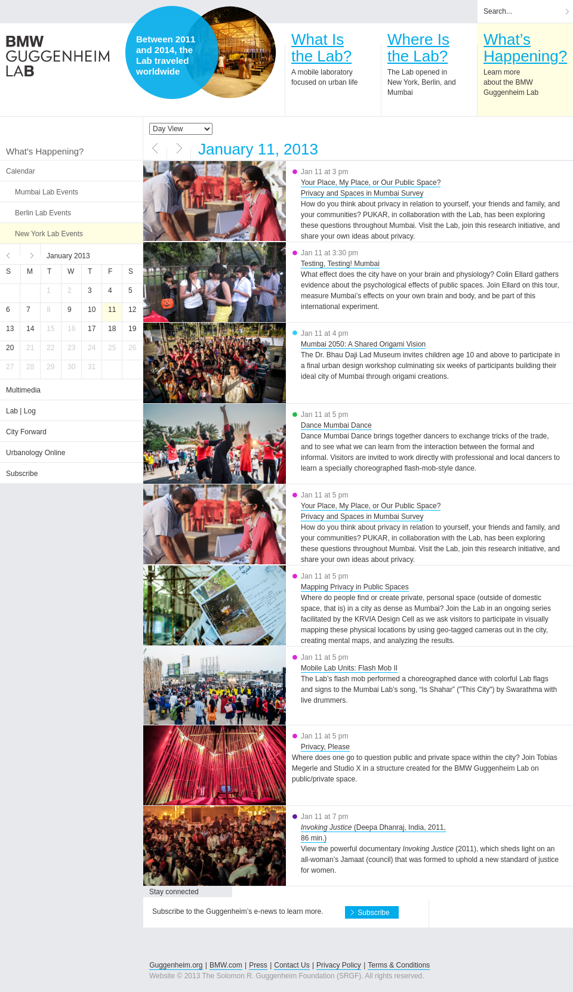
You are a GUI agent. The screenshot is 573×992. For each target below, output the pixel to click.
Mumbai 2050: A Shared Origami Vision (363, 344)
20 (10, 348)
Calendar (20, 171)
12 (132, 309)
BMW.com (226, 965)
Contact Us (291, 965)
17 (92, 329)
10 (92, 309)
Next (30, 254)
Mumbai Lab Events (46, 192)
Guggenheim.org (175, 965)
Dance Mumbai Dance (336, 425)
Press (258, 965)
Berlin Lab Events (43, 213)
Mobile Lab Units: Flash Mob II (349, 668)
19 (132, 329)
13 (10, 329)
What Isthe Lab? (321, 47)
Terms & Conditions (399, 965)
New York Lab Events (49, 234)
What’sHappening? (525, 47)
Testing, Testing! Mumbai (340, 263)
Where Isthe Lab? (418, 47)
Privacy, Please (325, 747)
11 (112, 309)
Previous (10, 254)
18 (112, 329)
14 (30, 329)
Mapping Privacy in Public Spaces (355, 587)
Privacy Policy (338, 965)
